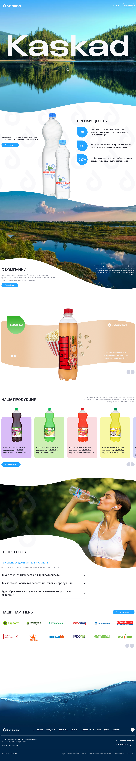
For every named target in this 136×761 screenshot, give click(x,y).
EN (114, 5)
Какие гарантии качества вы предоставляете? (31, 575)
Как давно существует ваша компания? (26, 562)
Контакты (116, 730)
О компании (38, 730)
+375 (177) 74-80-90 (125, 740)
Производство (103, 730)
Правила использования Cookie (74, 754)
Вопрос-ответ (88, 730)
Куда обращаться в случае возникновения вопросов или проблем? (37, 593)
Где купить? (63, 730)
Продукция (50, 730)
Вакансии (75, 730)
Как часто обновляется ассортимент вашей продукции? (37, 583)
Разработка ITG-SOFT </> (125, 754)
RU (117, 5)
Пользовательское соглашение (100, 754)
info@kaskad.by (123, 744)
